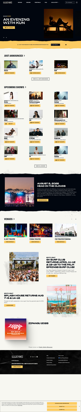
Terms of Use (61, 393)
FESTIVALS (37, 2)
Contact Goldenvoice (51, 395)
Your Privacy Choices (64, 395)
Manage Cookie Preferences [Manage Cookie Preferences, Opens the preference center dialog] (62, 403)
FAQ (46, 2)
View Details (10, 279)
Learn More (9, 343)
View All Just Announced (40, 86)
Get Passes (52, 313)
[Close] (79, 406)
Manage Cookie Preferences (64, 400)
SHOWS (20, 2)
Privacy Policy (49, 400)
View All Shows (40, 203)
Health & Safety (50, 397)
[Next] (76, 257)
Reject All (62, 406)
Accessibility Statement (63, 397)
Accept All (62, 409)
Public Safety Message (45, 385)
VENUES (28, 2)
